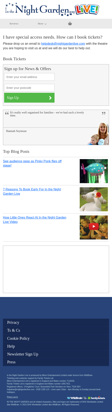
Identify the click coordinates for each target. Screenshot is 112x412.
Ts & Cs (13, 330)
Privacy (13, 322)
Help (11, 346)
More (42, 23)
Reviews (14, 23)
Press (11, 362)
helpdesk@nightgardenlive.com (63, 43)
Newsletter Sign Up (22, 354)
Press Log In (12, 397)
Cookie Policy (18, 338)
